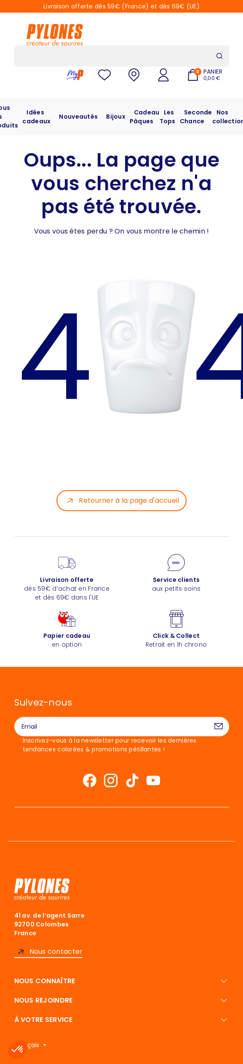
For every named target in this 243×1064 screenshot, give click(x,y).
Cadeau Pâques (145, 116)
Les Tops (168, 116)
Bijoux (116, 116)
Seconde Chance (196, 116)
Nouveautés (78, 116)
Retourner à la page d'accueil (129, 500)
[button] (18, 1050)
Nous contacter (56, 951)
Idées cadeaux (36, 116)
